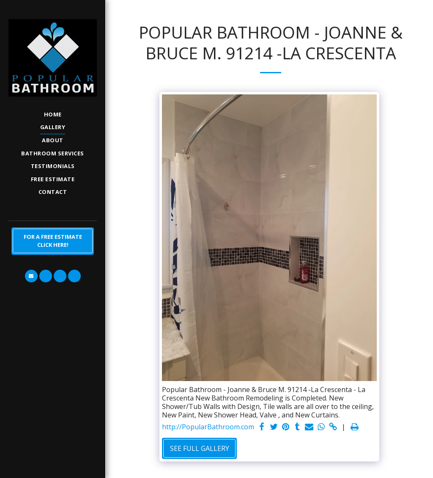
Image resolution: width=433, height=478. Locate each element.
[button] (31, 276)
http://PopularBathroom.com (208, 427)
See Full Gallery (199, 448)
